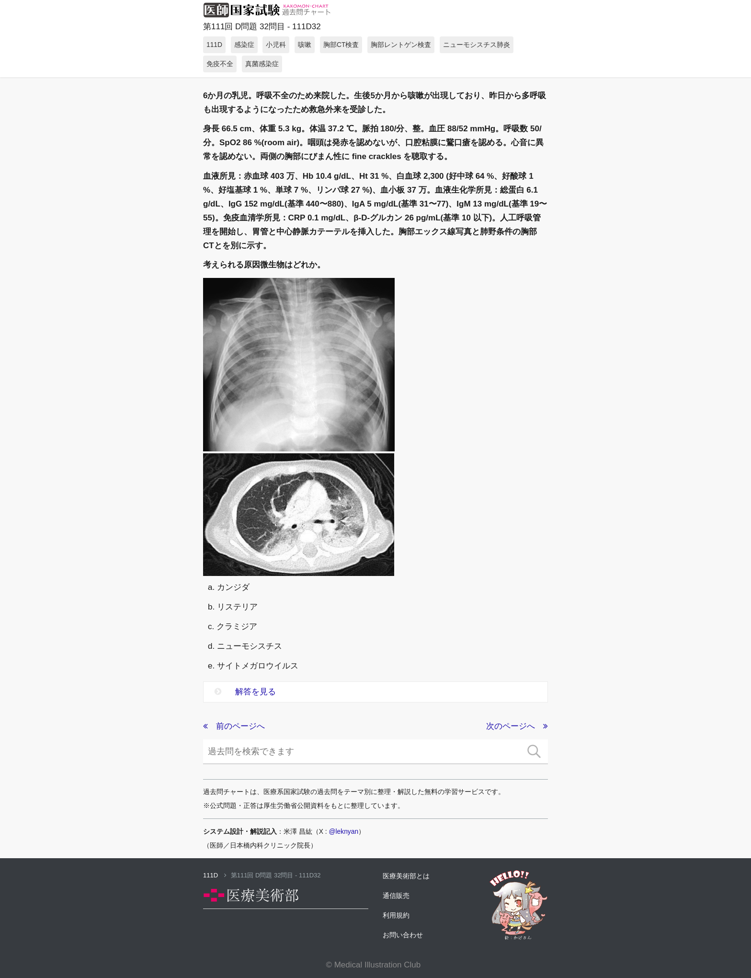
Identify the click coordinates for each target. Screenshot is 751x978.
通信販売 (396, 895)
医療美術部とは (406, 876)
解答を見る (245, 691)
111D (215, 875)
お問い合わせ (403, 935)
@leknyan (344, 831)
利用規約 (396, 915)
